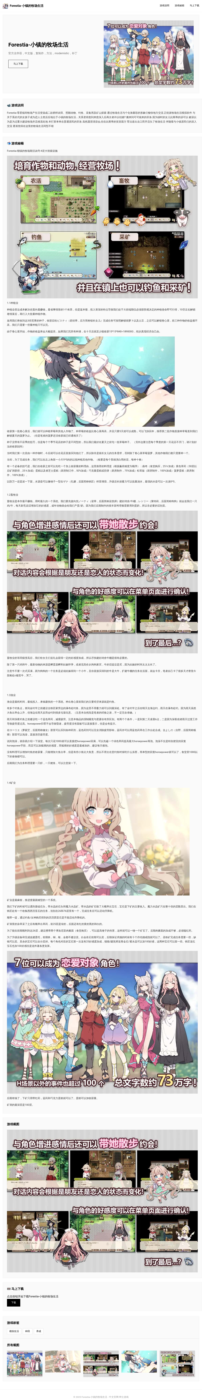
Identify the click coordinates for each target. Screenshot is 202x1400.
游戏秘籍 (179, 5)
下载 (13, 1302)
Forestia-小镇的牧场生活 (23, 6)
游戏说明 (164, 5)
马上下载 (194, 5)
